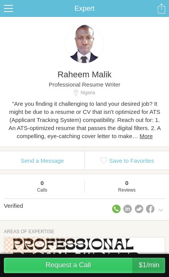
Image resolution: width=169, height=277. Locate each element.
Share (161, 8)
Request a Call (105, 265)
